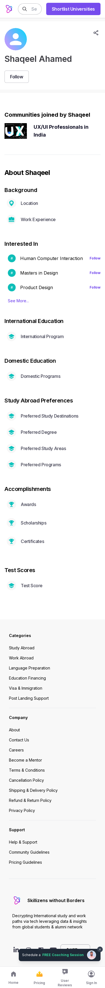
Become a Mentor (25, 760)
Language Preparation (29, 668)
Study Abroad (21, 647)
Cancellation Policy (26, 780)
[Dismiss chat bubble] (100, 949)
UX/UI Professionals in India (61, 131)
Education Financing (27, 678)
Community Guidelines (29, 852)
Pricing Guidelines (25, 862)
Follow (95, 258)
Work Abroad (21, 657)
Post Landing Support (29, 698)
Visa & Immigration (25, 688)
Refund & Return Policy (30, 800)
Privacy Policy (22, 810)
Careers (16, 750)
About (14, 729)
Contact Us (19, 740)
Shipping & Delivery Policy (33, 790)
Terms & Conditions (27, 770)
